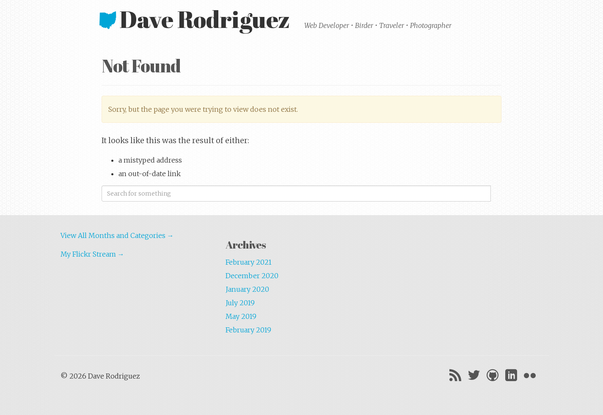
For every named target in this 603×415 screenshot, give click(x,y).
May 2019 (241, 316)
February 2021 (249, 262)
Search (495, 193)
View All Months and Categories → (117, 235)
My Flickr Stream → (92, 254)
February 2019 (248, 330)
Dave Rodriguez (197, 19)
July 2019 (240, 303)
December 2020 (252, 275)
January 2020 (247, 289)
